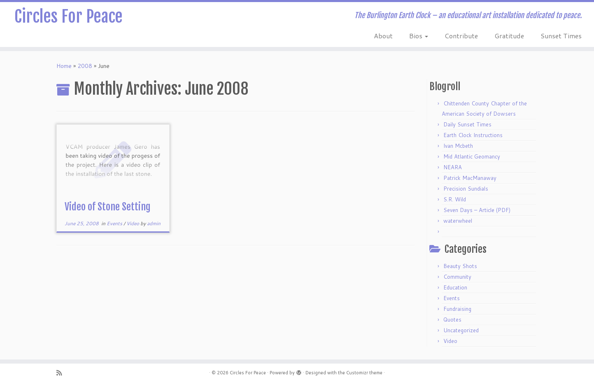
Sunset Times (561, 35)
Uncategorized (461, 330)
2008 (84, 66)
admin (154, 223)
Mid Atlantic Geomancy (471, 156)
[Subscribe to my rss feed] (61, 373)
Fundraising (457, 309)
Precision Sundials (465, 188)
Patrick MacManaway (469, 178)
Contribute (461, 35)
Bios (418, 35)
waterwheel (457, 220)
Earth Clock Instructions (473, 135)
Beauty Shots (460, 266)
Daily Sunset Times (467, 124)
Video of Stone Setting (108, 207)
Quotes (452, 319)
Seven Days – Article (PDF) (476, 210)
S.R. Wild (454, 199)
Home (64, 66)
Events (115, 223)
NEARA (452, 167)
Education (455, 287)
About (383, 35)
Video (133, 223)
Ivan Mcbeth (458, 145)
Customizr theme (364, 372)
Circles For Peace (68, 16)
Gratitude (509, 35)
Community (457, 276)
